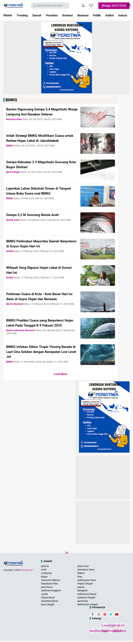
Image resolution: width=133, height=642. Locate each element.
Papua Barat (48, 598)
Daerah (39, 15)
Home (7, 15)
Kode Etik (116, 627)
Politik (105, 15)
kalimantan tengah (87, 605)
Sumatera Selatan (50, 581)
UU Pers (123, 627)
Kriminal (73, 15)
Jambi (44, 595)
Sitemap (98, 632)
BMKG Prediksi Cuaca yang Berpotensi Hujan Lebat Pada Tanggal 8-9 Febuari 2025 (39, 325)
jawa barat (47, 588)
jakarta (45, 567)
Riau (79, 578)
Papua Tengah (85, 585)
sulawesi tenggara (51, 591)
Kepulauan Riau (49, 585)
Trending (23, 15)
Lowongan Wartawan (104, 627)
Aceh (43, 571)
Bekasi (81, 574)
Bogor (44, 578)
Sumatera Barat (49, 602)
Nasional (89, 15)
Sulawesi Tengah (86, 598)
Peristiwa (55, 15)
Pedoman (110, 632)
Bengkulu (82, 591)
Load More (60, 375)
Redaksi (92, 632)
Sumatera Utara (86, 571)
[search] (50, 5)
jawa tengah (47, 605)
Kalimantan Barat (86, 595)
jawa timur (83, 567)
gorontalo (82, 602)
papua (80, 588)
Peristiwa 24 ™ (27, 571)
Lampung (46, 574)
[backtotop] (66, 555)
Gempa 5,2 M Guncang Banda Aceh (36, 215)
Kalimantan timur (86, 581)
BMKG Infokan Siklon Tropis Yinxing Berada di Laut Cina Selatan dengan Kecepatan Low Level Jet (36, 353)
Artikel (119, 15)
